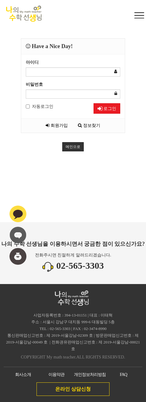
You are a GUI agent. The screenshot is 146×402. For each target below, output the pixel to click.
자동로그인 (39, 106)
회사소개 (23, 374)
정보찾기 (89, 125)
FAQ (123, 374)
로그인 (107, 108)
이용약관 (56, 374)
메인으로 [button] (73, 147)
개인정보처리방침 (90, 374)
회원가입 (57, 125)
